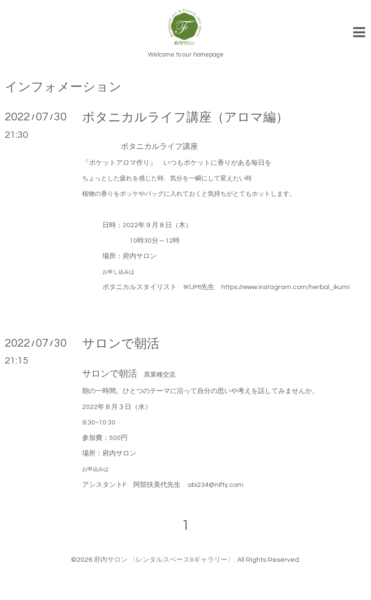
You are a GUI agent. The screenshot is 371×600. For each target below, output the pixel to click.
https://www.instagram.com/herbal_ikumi (285, 287)
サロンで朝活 (127, 343)
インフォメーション (63, 87)
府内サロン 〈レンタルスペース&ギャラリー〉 (164, 559)
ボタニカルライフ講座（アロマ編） (185, 117)
